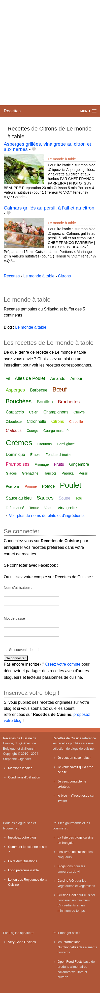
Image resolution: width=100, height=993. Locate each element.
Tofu (79, 498)
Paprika (68, 473)
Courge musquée (56, 431)
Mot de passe (14, 618)
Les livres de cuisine (72, 852)
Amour (76, 378)
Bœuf (59, 389)
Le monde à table (62, 159)
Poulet (70, 485)
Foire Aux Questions (22, 861)
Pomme (31, 486)
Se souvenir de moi (24, 650)
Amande (57, 378)
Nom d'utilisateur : (18, 588)
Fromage (42, 464)
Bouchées (18, 401)
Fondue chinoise (59, 455)
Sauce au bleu (18, 498)
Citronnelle (36, 421)
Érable (35, 455)
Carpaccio (15, 412)
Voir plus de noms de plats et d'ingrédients (46, 515)
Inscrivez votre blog (22, 837)
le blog (62, 795)
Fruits (59, 464)
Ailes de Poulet (30, 378)
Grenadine (30, 473)
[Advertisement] (50, 53)
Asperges (15, 390)
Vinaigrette (67, 508)
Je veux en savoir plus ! (74, 758)
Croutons (44, 444)
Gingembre (79, 464)
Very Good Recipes (22, 942)
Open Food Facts (70, 961)
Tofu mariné (15, 508)
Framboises (17, 464)
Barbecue (39, 390)
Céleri (33, 412)
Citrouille (76, 422)
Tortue (34, 508)
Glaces (11, 473)
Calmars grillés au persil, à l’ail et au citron (49, 208)
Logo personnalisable (23, 870)
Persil (83, 473)
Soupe (64, 498)
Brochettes (69, 401)
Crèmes (19, 442)
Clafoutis (13, 430)
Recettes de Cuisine (17, 738)
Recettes (12, 111)
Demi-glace (66, 444)
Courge (32, 431)
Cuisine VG (66, 880)
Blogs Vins (65, 866)
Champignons (56, 412)
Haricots (50, 473)
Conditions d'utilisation (24, 777)
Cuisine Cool (67, 895)
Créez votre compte (63, 664)
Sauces (45, 498)
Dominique (15, 454)
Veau (48, 508)
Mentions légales (20, 768)
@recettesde (80, 795)
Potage (48, 486)
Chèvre (79, 412)
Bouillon (45, 401)
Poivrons (12, 486)
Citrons (57, 421)
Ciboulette (14, 422)
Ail (8, 379)
